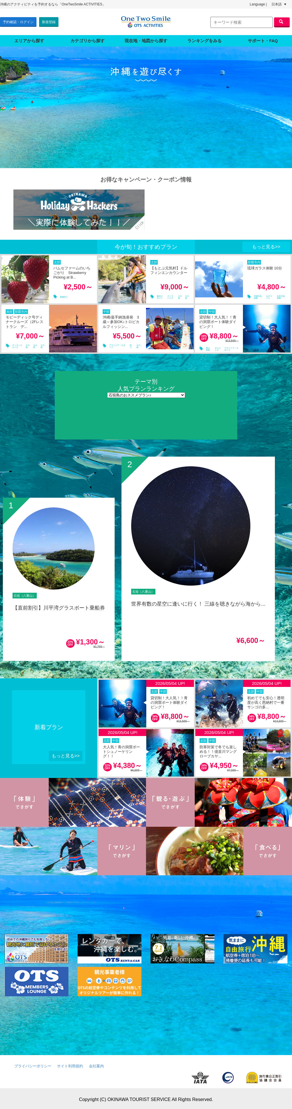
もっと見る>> (266, 245)
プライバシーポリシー (32, 1064)
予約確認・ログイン (18, 21)
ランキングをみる (204, 39)
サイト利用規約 (70, 1064)
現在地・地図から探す (145, 39)
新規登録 (49, 21)
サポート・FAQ (263, 39)
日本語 (278, 4)
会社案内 (96, 1064)
